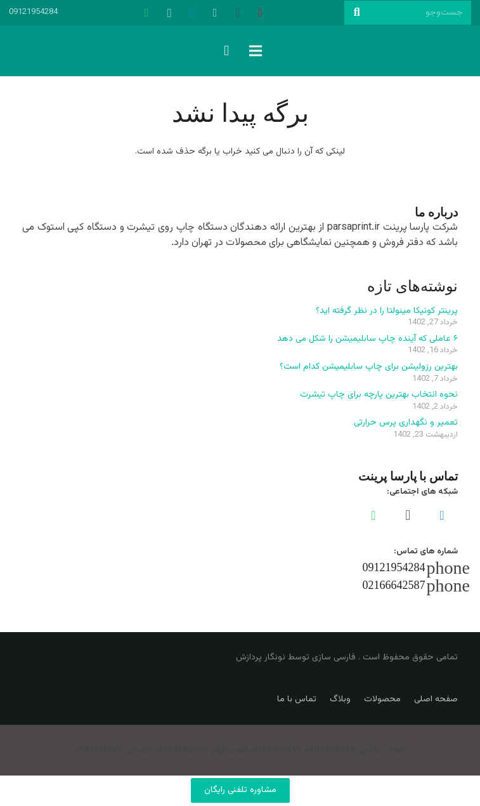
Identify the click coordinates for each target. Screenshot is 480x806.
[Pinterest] (260, 12)
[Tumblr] (237, 12)
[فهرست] (255, 51)
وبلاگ (340, 699)
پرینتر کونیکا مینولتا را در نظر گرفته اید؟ (387, 311)
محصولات (382, 699)
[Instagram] (169, 12)
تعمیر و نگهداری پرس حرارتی (406, 423)
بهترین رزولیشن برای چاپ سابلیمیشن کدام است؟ (369, 367)
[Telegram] (192, 12)
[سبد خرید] (226, 50)
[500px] (215, 12)
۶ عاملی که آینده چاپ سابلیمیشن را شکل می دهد (367, 339)
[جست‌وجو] (407, 12)
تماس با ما (296, 699)
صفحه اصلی (436, 699)
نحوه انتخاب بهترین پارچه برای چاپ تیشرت (379, 395)
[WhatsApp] (146, 12)
